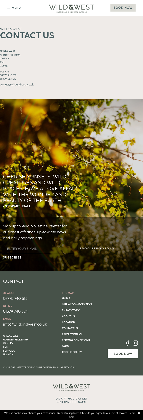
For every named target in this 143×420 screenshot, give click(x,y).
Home (66, 298)
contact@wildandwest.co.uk (17, 84)
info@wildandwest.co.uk (25, 324)
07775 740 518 (15, 298)
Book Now (123, 7)
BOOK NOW (123, 354)
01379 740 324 (15, 311)
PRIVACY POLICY (104, 248)
